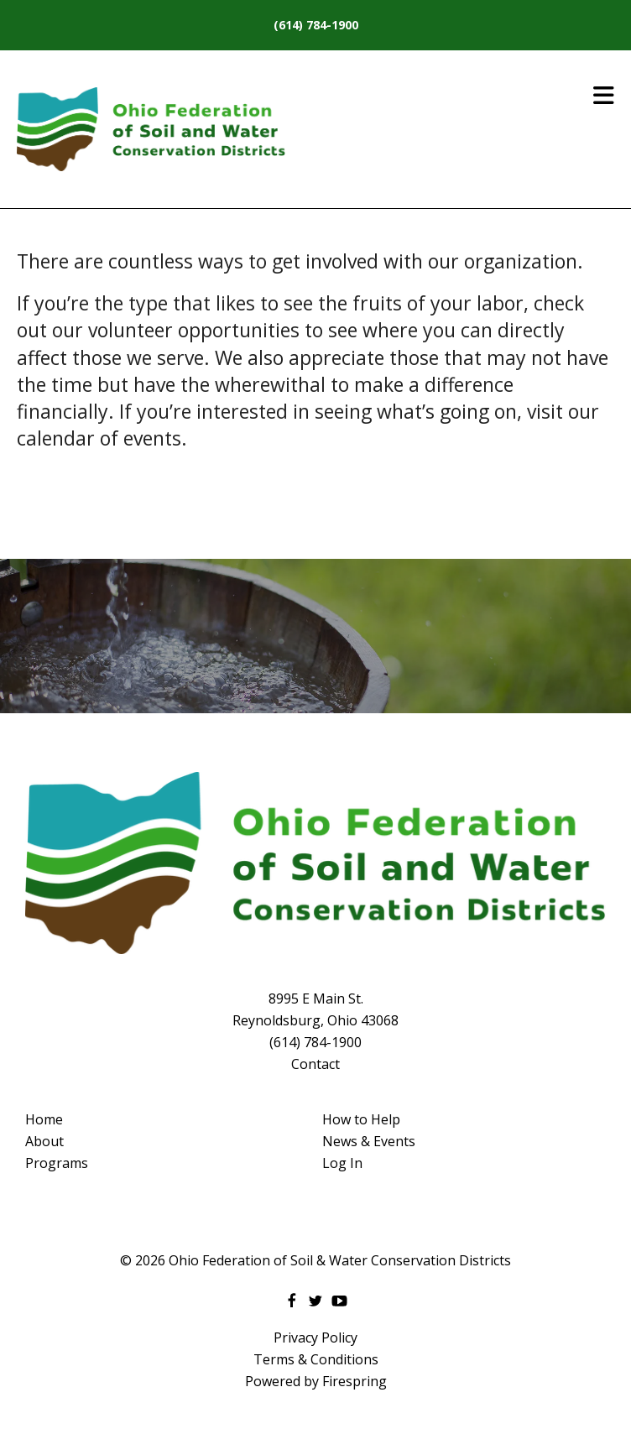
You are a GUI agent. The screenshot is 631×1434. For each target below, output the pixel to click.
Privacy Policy (315, 1337)
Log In (342, 1163)
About (44, 1141)
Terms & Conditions (315, 1359)
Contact (315, 1064)
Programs (56, 1163)
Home (44, 1119)
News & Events (368, 1141)
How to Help (361, 1119)
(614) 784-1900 (316, 25)
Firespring (354, 1381)
